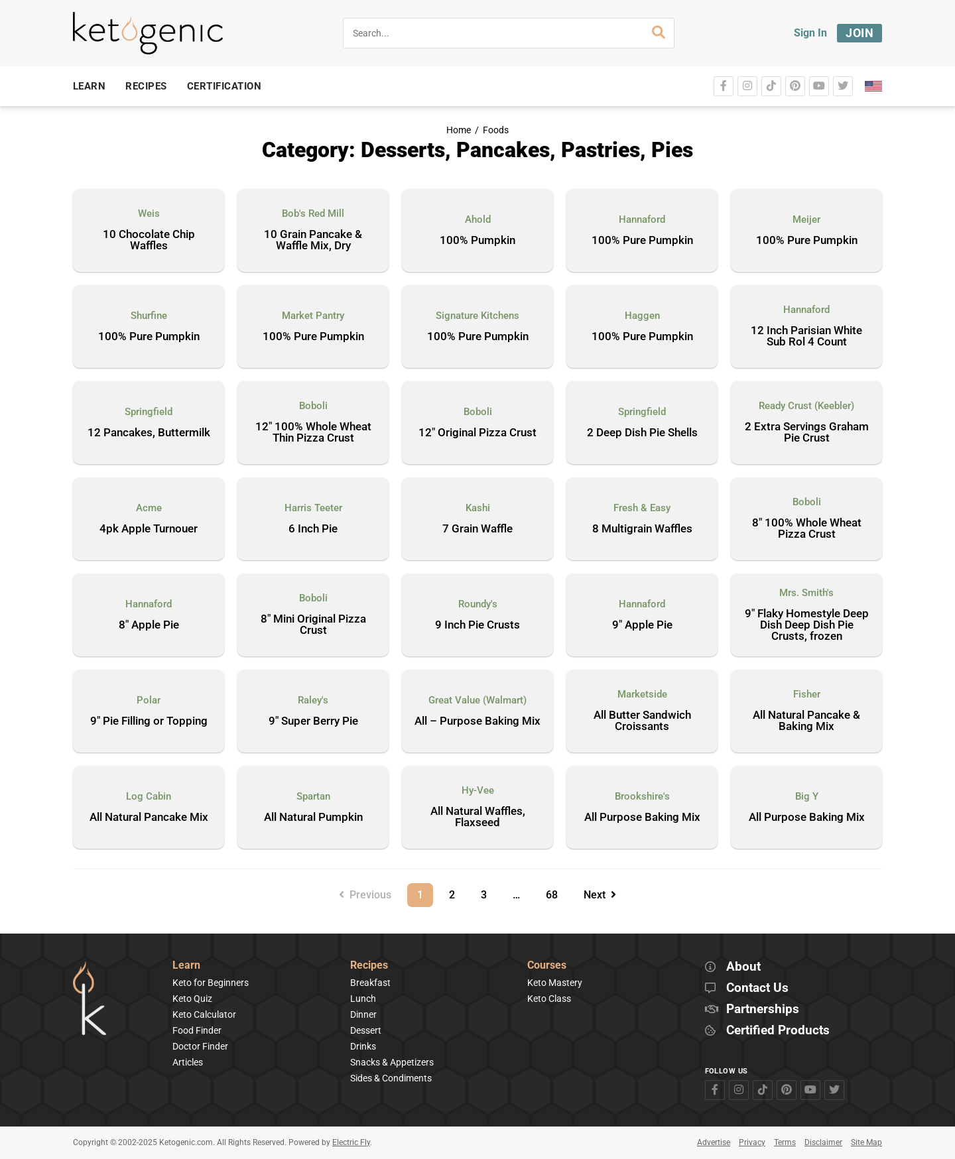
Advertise (713, 1142)
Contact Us (757, 988)
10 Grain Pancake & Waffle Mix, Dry (313, 240)
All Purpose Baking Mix (642, 817)
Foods (496, 130)
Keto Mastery (554, 982)
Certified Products (778, 1031)
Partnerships (762, 1009)
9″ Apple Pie (642, 625)
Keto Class (549, 998)
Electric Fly (351, 1142)
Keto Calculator (204, 1014)
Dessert (365, 1030)
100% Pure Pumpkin (642, 241)
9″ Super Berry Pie (313, 721)
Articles (187, 1062)
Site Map (866, 1142)
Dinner (363, 1014)
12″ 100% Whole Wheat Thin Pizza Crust (313, 432)
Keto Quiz (192, 998)
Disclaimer (823, 1142)
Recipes (369, 965)
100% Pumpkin (477, 241)
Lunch (363, 998)
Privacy (752, 1142)
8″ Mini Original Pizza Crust (313, 625)
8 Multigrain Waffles (642, 529)
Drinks (363, 1046)
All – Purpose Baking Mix (477, 721)
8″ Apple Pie (149, 625)
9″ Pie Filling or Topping (149, 721)
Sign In (810, 33)
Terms (785, 1142)
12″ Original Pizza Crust (477, 433)
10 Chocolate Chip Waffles (149, 240)
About (743, 967)
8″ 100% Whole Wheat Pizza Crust (806, 528)
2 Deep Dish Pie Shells (642, 433)
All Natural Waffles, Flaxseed (477, 817)
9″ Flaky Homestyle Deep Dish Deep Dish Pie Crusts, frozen (807, 625)
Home (458, 130)
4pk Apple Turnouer (148, 529)
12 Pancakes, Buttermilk (149, 433)
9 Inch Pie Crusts (477, 625)
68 (556, 892)
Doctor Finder (200, 1046)
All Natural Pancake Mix (149, 817)
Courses (546, 965)
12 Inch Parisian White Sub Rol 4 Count (806, 336)
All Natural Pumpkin (313, 817)
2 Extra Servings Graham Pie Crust (807, 432)
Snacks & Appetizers (392, 1062)
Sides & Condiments (391, 1078)
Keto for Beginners (210, 982)
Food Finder (197, 1030)
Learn (186, 965)
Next (600, 894)
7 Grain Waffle (477, 529)
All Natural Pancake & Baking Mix (806, 721)
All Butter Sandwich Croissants (642, 721)
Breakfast (370, 982)
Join (859, 33)
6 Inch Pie (313, 529)
